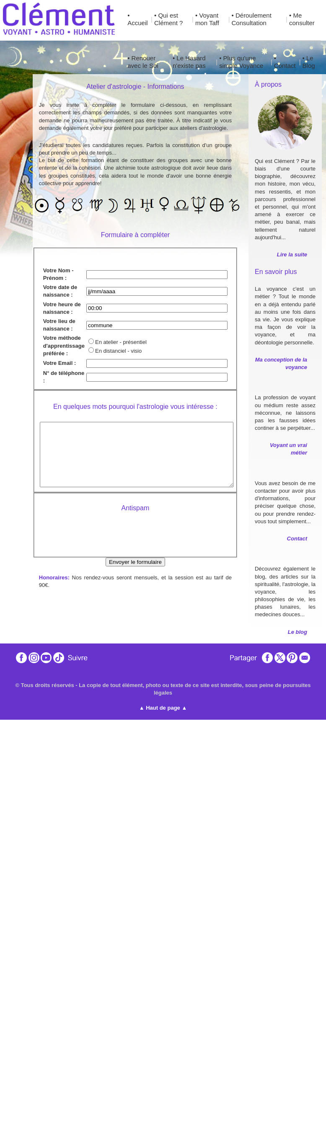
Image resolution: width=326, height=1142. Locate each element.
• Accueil (137, 19)
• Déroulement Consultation (252, 19)
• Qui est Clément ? (168, 19)
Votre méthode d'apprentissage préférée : (64, 345)
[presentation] (135, 537)
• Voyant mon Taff (207, 19)
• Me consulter (302, 19)
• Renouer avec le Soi (142, 61)
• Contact (285, 61)
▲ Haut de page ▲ (163, 708)
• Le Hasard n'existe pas (189, 61)
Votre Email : (59, 363)
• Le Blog (309, 61)
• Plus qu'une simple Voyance (241, 61)
